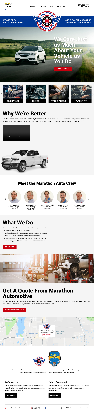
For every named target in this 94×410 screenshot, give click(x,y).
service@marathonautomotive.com (17, 408)
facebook (6, 9)
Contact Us (60, 6)
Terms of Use (84, 407)
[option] (12, 94)
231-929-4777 (46, 335)
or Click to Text (85, 7)
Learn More (9, 247)
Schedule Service (63, 69)
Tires (51, 6)
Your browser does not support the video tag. (16, 133)
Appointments (54, 395)
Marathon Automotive (47, 21)
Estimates (10, 395)
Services (32, 6)
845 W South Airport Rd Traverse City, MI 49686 (78, 21)
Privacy (63, 408)
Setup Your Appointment (14, 310)
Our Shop (42, 6)
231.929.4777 (83, 5)
